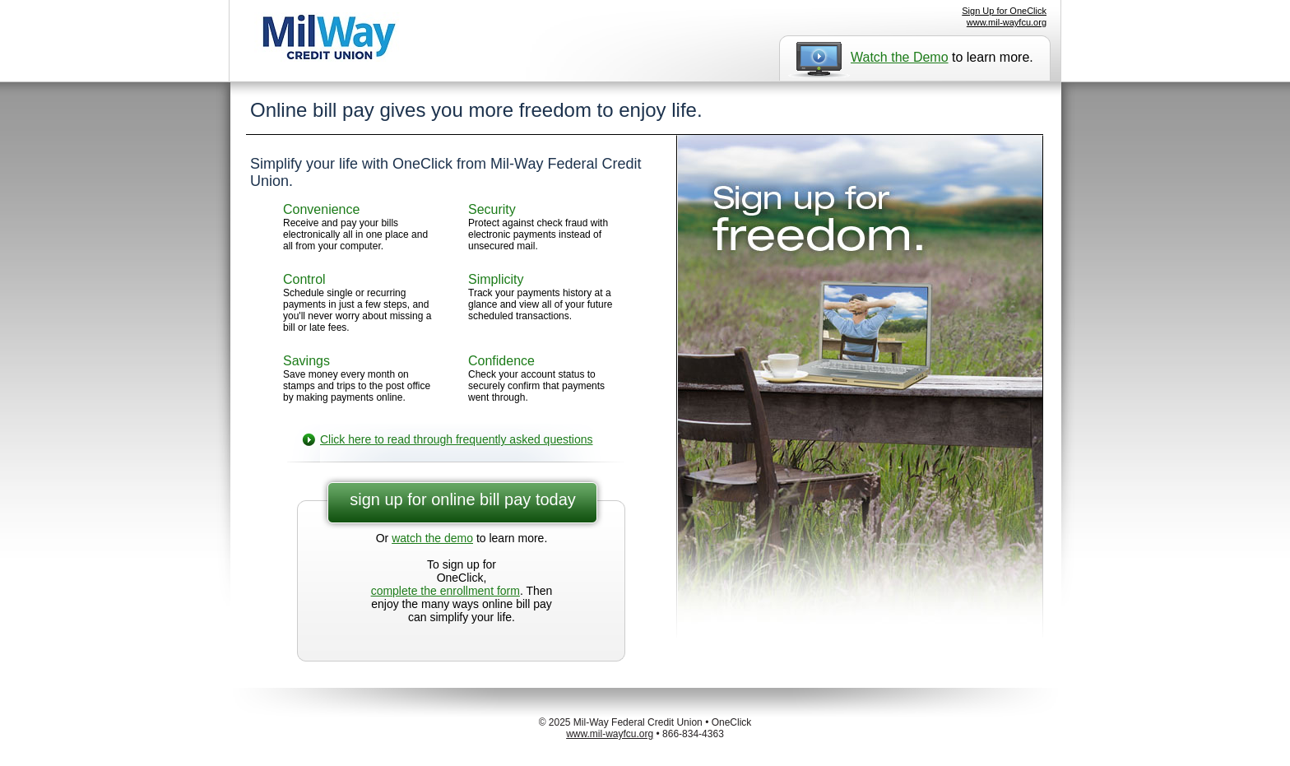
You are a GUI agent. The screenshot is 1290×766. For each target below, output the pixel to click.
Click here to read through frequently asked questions (456, 439)
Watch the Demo (900, 57)
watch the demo (432, 538)
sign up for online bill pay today (463, 499)
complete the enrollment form (445, 590)
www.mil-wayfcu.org (1006, 22)
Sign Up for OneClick (1004, 11)
